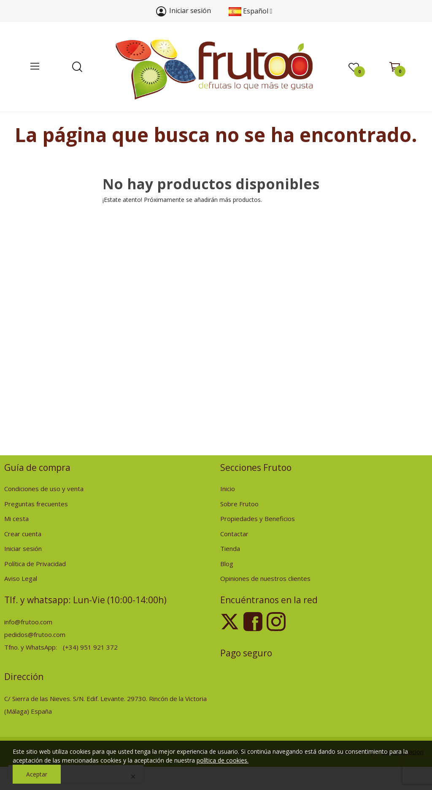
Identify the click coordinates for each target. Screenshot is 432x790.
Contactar (234, 533)
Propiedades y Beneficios (257, 518)
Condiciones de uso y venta (44, 488)
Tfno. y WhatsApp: (31, 647)
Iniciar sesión (23, 548)
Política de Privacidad (35, 563)
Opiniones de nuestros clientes (265, 578)
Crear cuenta (22, 533)
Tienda (230, 548)
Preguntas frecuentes (36, 504)
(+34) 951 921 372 (90, 647)
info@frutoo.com (28, 622)
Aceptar (36, 774)
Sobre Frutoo (239, 504)
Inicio (227, 488)
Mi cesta (16, 518)
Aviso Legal (20, 578)
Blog (226, 563)
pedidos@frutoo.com (34, 634)
